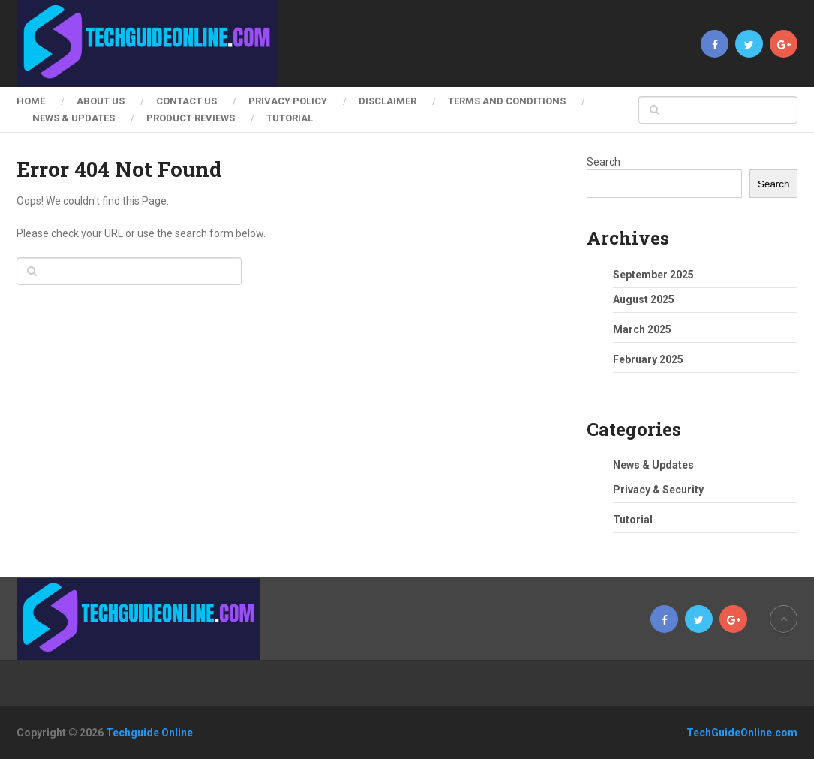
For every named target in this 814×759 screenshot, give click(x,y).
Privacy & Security (658, 490)
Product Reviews (190, 118)
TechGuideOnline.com (741, 733)
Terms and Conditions (507, 100)
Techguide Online (149, 733)
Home (31, 100)
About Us (101, 100)
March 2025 (642, 329)
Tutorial (289, 118)
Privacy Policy (287, 100)
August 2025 (643, 299)
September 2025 (653, 274)
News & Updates (73, 118)
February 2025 (648, 359)
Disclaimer (387, 100)
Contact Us (186, 100)
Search (603, 162)
